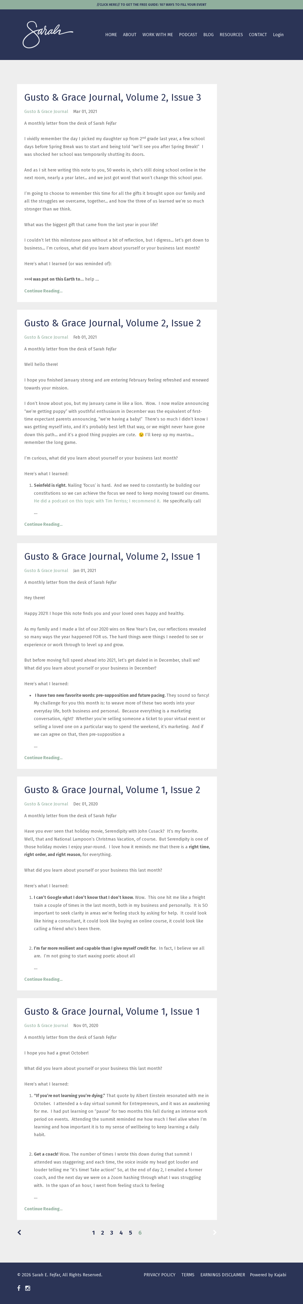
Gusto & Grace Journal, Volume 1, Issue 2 (112, 790)
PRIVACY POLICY (159, 1275)
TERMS (187, 1275)
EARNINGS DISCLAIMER (222, 1275)
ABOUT (129, 34)
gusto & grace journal (46, 111)
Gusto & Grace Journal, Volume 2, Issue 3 (112, 97)
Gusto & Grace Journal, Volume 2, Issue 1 (112, 556)
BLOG (208, 34)
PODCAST (188, 34)
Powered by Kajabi (268, 1275)
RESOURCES (231, 34)
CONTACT (258, 34)
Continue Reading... (43, 291)
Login (278, 34)
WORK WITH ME (157, 34)
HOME (111, 34)
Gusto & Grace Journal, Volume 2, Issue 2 (112, 323)
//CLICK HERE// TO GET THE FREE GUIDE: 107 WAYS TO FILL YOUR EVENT (151, 5)
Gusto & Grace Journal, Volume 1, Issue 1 (112, 1011)
